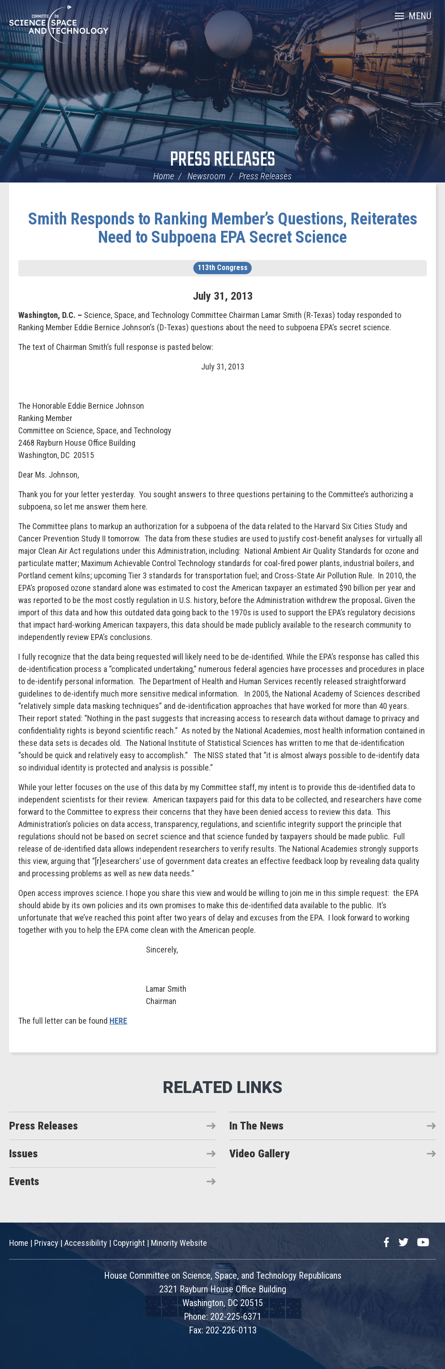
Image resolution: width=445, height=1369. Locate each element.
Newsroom (206, 176)
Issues (23, 1153)
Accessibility (85, 1243)
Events (24, 1181)
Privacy (46, 1243)
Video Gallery (259, 1153)
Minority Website (179, 1243)
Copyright (129, 1243)
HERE (118, 1020)
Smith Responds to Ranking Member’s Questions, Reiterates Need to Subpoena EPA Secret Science (222, 228)
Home (163, 176)
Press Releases (222, 160)
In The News (256, 1125)
